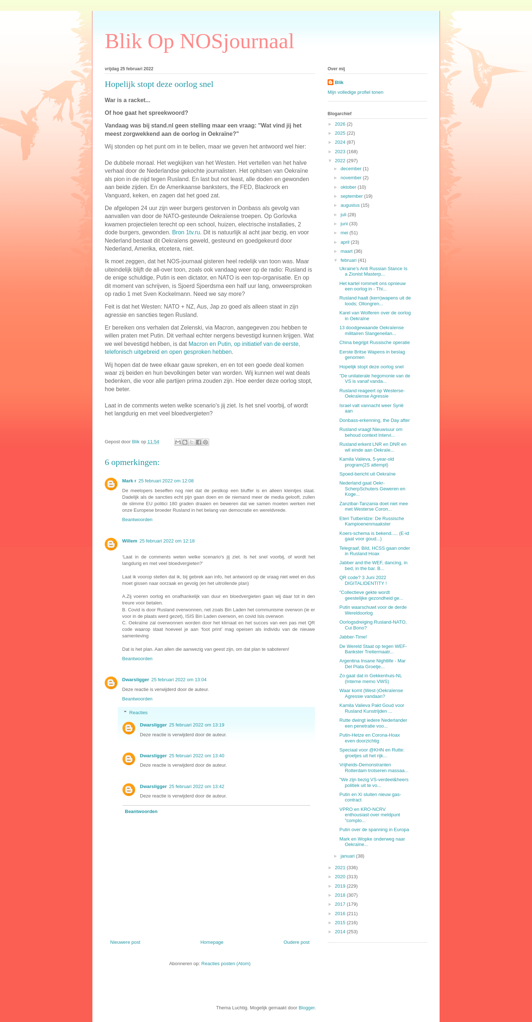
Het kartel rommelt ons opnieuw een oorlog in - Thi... (372, 286)
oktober (349, 187)
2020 (341, 876)
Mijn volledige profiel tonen (355, 92)
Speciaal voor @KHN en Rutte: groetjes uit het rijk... (371, 752)
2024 (341, 142)
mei (345, 232)
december (352, 168)
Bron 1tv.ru (186, 232)
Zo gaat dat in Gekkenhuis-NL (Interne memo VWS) (370, 678)
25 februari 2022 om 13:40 (196, 755)
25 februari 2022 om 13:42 (196, 786)
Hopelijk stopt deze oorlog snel (371, 366)
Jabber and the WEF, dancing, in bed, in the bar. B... (373, 565)
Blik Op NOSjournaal (199, 41)
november (352, 177)
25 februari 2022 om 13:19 (196, 725)
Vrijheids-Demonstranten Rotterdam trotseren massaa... (373, 767)
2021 (341, 867)
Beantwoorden (137, 519)
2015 (341, 922)
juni (345, 223)
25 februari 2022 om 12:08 (166, 480)
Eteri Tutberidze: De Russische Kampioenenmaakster (371, 521)
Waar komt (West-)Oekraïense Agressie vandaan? (371, 693)
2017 (341, 904)
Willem (129, 541)
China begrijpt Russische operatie (374, 342)
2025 (341, 133)
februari (349, 260)
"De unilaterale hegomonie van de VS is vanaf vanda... (374, 378)
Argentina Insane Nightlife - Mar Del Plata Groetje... (372, 663)
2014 (341, 931)
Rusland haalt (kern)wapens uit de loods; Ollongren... (375, 300)
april (346, 242)
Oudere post (296, 942)
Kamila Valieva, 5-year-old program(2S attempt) (366, 462)
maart (347, 251)
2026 (341, 124)
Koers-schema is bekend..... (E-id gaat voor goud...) (374, 536)
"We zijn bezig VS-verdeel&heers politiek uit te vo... (373, 782)
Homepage (212, 942)
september (352, 196)
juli (344, 214)
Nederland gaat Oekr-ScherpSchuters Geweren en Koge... (372, 488)
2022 (341, 160)
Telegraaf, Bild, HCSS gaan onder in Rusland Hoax (374, 551)
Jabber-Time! (353, 637)
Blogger (307, 1007)
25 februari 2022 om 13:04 (179, 679)
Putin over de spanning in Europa (374, 829)
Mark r (129, 480)
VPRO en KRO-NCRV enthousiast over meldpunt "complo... (369, 815)
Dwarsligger (135, 679)
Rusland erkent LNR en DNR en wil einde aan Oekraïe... (372, 447)
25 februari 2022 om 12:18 (167, 541)
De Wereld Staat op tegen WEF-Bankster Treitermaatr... (373, 649)
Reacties (138, 712)
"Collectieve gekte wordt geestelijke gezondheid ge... (371, 595)
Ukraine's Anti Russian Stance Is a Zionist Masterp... (373, 271)
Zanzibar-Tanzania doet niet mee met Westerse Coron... (373, 506)
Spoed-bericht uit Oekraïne (367, 474)
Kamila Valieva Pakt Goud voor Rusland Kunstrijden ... (371, 708)
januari (348, 856)
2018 (341, 895)
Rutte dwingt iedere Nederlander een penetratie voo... (373, 723)
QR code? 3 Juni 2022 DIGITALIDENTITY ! (363, 580)
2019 (341, 886)
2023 (341, 151)
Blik (339, 82)
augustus (351, 205)
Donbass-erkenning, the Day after (374, 420)
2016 (341, 913)
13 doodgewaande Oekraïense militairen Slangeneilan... (371, 330)
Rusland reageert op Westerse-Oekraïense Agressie (371, 393)
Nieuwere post (125, 942)
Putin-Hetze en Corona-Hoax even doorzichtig (369, 738)
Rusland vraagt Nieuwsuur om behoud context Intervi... (370, 432)
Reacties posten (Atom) (226, 963)
